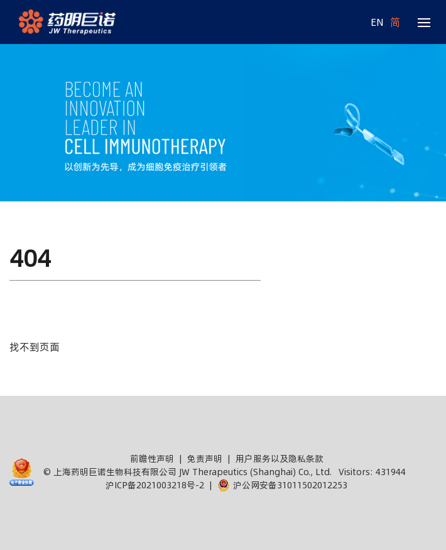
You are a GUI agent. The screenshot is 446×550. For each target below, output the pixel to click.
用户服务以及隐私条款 (280, 458)
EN (377, 22)
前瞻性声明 (152, 458)
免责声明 (204, 458)
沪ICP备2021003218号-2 (155, 485)
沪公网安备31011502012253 (282, 485)
